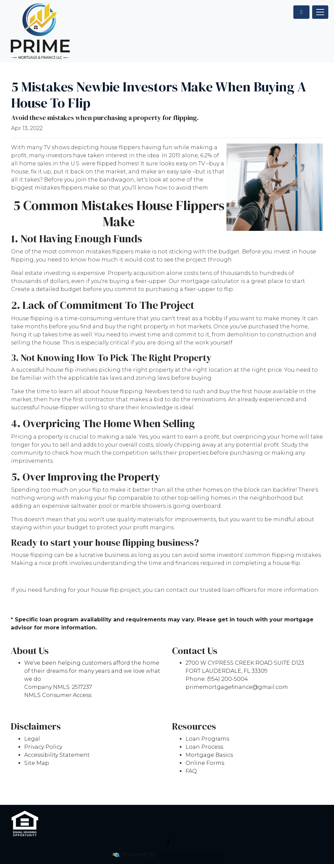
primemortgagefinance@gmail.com (236, 687)
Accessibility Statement (57, 755)
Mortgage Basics (209, 755)
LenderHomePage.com (190, 854)
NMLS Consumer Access (57, 695)
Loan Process (204, 747)
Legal (32, 739)
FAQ (191, 771)
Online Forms (204, 763)
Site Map (36, 763)
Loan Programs (207, 739)
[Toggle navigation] (320, 12)
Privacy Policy (43, 747)
